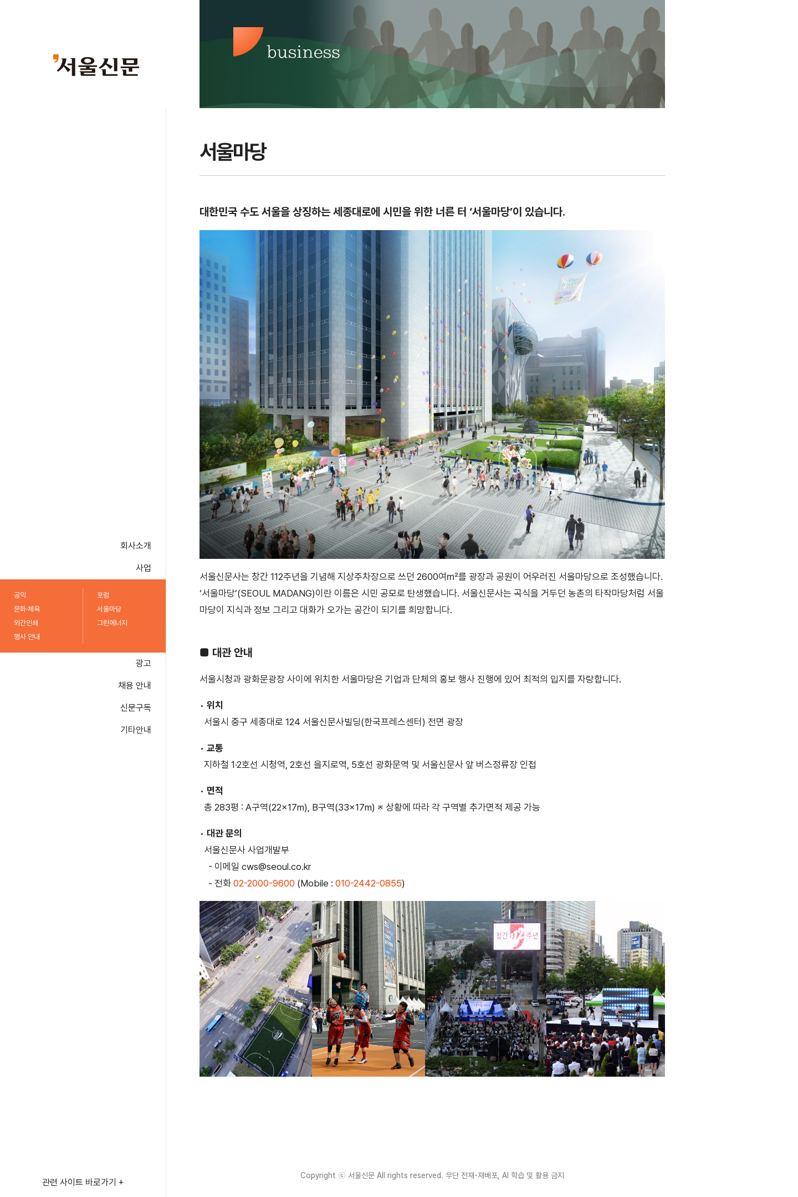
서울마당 (109, 609)
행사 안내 (27, 637)
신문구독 (135, 707)
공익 (20, 595)
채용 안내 (134, 685)
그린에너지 (112, 623)
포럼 (103, 595)
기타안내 (135, 730)
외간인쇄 (26, 623)
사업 (143, 568)
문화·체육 (27, 609)
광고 (143, 663)
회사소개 (135, 546)
